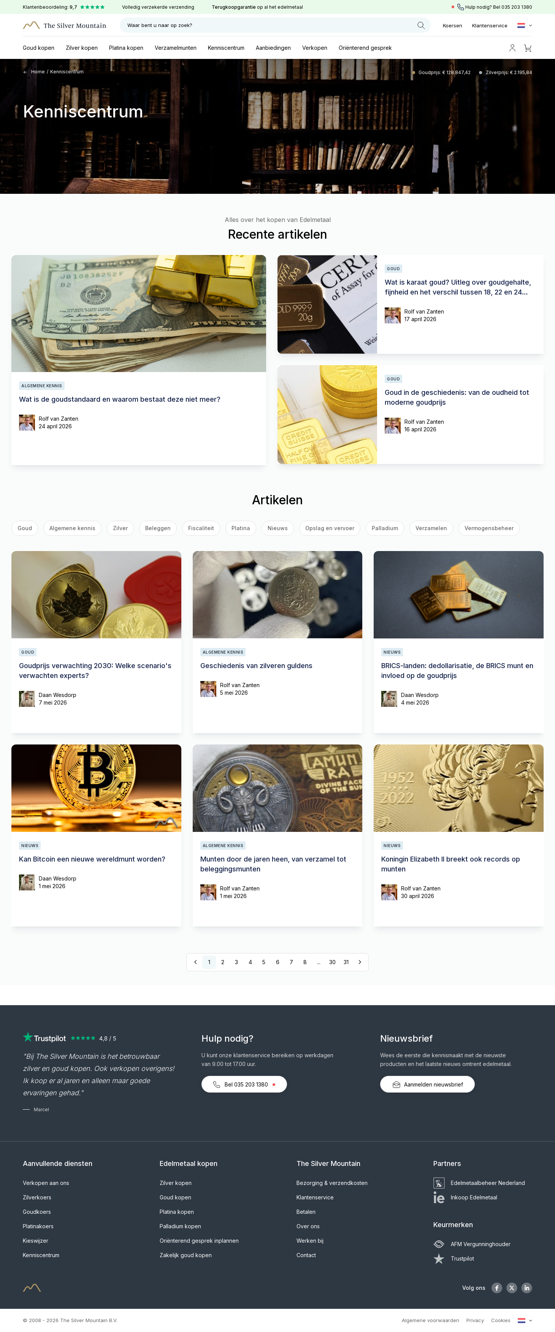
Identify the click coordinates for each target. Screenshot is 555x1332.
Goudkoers (37, 1211)
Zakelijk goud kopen (186, 1255)
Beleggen (158, 528)
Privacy (475, 1320)
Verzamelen (431, 528)
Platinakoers (38, 1226)
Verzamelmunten (176, 47)
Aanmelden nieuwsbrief (427, 1084)
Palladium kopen (180, 1226)
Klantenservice (489, 25)
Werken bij (310, 1240)
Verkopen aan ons (46, 1183)
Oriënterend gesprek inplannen (199, 1240)
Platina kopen (126, 47)
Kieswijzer (35, 1240)
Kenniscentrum (226, 47)
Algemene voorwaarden (430, 1320)
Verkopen (314, 47)
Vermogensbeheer (489, 528)
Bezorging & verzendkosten (332, 1183)
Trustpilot (453, 1258)
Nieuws (278, 528)
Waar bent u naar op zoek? (276, 25)
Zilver (120, 528)
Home (34, 71)
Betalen (306, 1211)
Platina (241, 528)
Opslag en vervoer (329, 528)
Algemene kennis (72, 528)
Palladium (385, 528)
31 (346, 962)
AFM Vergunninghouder (472, 1244)
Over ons (308, 1226)
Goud (24, 528)
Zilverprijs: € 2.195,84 (509, 72)
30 (332, 962)
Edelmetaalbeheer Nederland (479, 1183)
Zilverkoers (37, 1197)
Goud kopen (38, 47)
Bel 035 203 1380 (244, 1084)
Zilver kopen (82, 47)
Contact (306, 1255)
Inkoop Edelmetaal (465, 1197)
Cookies (501, 1320)
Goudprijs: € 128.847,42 (445, 72)
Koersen (452, 25)
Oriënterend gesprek (365, 47)
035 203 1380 (516, 7)
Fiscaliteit (201, 528)
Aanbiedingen (273, 47)
